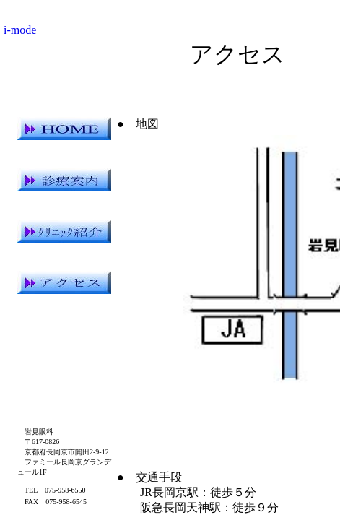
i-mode (20, 30)
